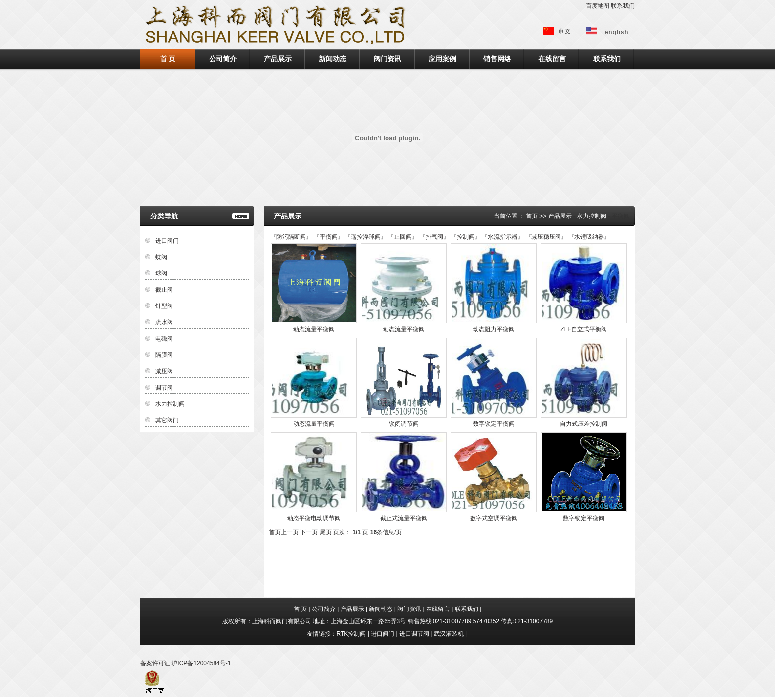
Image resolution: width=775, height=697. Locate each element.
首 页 (168, 59)
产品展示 (278, 59)
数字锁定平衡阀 (494, 423)
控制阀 (465, 236)
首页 (532, 216)
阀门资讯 (387, 59)
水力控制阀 (591, 216)
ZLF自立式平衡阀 (583, 329)
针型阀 (164, 306)
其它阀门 (167, 420)
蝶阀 (161, 257)
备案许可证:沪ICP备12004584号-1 (185, 663)
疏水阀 (164, 322)
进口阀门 (167, 240)
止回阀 (403, 236)
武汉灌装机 (449, 633)
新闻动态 (332, 59)
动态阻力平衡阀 (494, 329)
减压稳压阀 (546, 236)
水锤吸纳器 (589, 236)
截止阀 (164, 289)
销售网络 (497, 59)
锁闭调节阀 (404, 423)
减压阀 (164, 371)
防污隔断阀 (291, 236)
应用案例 (442, 59)
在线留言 (552, 59)
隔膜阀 (164, 354)
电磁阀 (164, 338)
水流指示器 (502, 236)
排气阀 (434, 236)
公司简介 (223, 59)
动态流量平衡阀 (314, 329)
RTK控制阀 (351, 633)
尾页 (326, 532)
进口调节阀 (414, 633)
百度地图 (597, 5)
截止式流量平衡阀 (404, 518)
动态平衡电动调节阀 (314, 518)
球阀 (161, 273)
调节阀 (164, 387)
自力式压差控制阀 (583, 423)
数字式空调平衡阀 (493, 518)
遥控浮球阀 (366, 236)
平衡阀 (329, 236)
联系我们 (623, 5)
